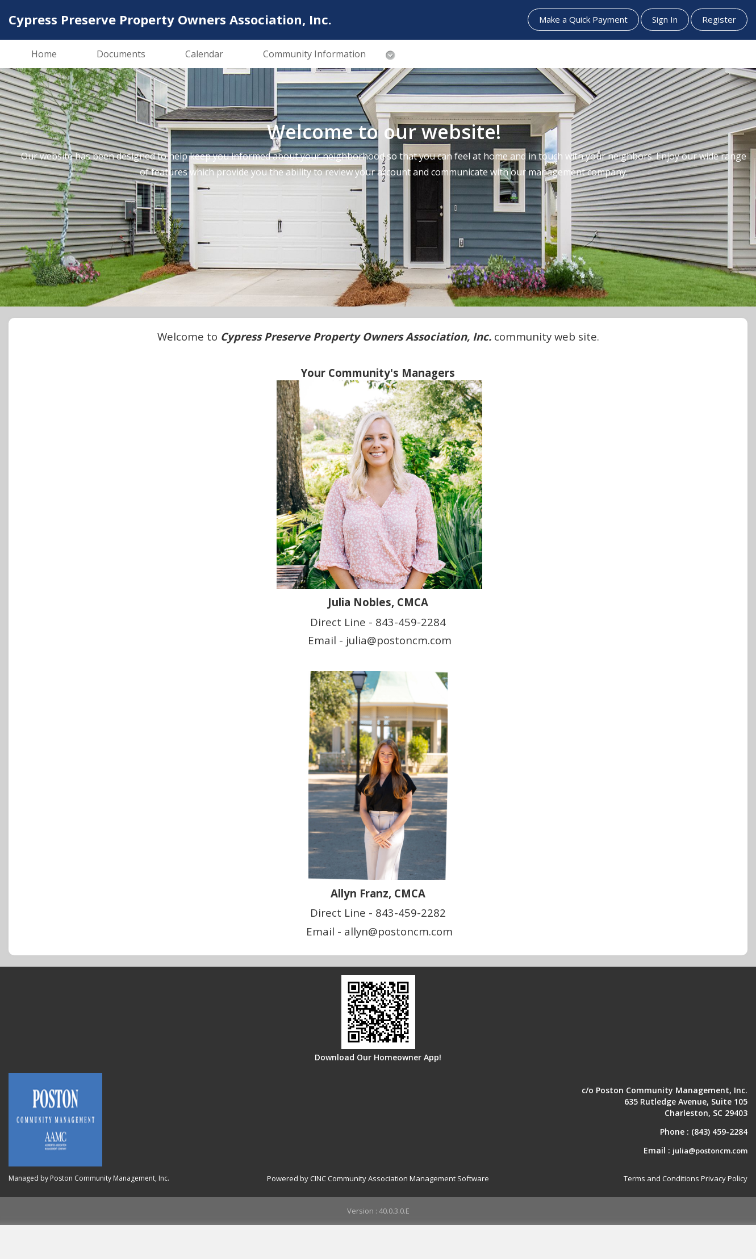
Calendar (204, 54)
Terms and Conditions (661, 1178)
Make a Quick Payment (583, 19)
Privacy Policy (724, 1178)
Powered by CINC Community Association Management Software (378, 1178)
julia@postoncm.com (710, 1150)
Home (44, 54)
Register (719, 19)
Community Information (314, 54)
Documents (121, 54)
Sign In (665, 19)
